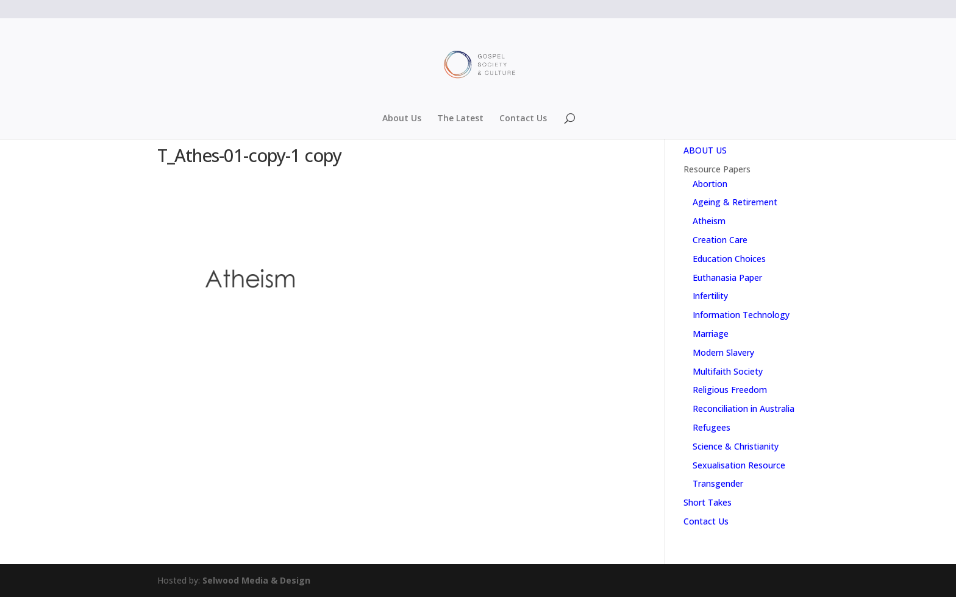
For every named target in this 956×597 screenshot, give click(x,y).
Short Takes (707, 502)
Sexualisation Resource (739, 465)
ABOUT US (705, 150)
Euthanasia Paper (727, 277)
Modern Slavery (723, 352)
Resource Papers (717, 169)
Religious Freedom (730, 389)
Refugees (711, 427)
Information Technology (741, 314)
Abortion (710, 183)
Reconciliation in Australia (743, 408)
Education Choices (729, 258)
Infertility (710, 296)
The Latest (460, 119)
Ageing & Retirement (735, 202)
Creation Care (720, 240)
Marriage (711, 333)
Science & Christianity (736, 446)
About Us (401, 119)
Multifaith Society (728, 371)
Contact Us (523, 119)
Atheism (709, 221)
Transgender (718, 483)
